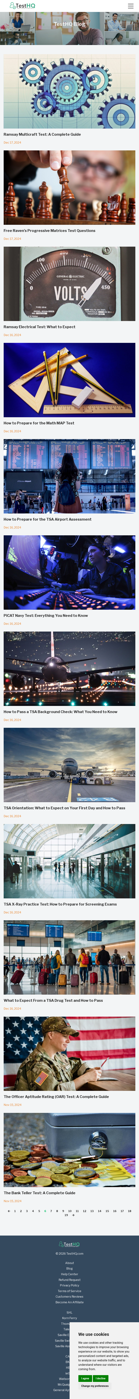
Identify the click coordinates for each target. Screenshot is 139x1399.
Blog (69, 1268)
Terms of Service (69, 1291)
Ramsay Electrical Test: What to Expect (39, 327)
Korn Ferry (69, 1318)
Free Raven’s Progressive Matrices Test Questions (49, 230)
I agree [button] (85, 1378)
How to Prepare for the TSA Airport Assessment (48, 519)
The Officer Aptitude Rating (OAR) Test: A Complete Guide (56, 1097)
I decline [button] (100, 1378)
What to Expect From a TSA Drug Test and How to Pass (53, 1000)
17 (122, 1211)
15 (107, 1211)
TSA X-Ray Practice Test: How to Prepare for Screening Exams (60, 904)
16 (114, 1211)
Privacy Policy (69, 1285)
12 (84, 1211)
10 (70, 1211)
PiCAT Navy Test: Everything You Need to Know (46, 615)
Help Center (69, 1274)
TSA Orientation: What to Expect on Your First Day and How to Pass (64, 808)
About (69, 1263)
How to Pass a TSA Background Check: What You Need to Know (60, 712)
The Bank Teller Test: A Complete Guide (39, 1193)
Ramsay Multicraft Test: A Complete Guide (42, 134)
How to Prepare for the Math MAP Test (39, 423)
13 (92, 1211)
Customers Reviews (69, 1296)
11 (77, 1211)
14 (99, 1211)
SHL (70, 1312)
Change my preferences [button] (95, 1385)
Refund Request (70, 1280)
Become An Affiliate (69, 1302)
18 (129, 1211)
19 (66, 1215)
